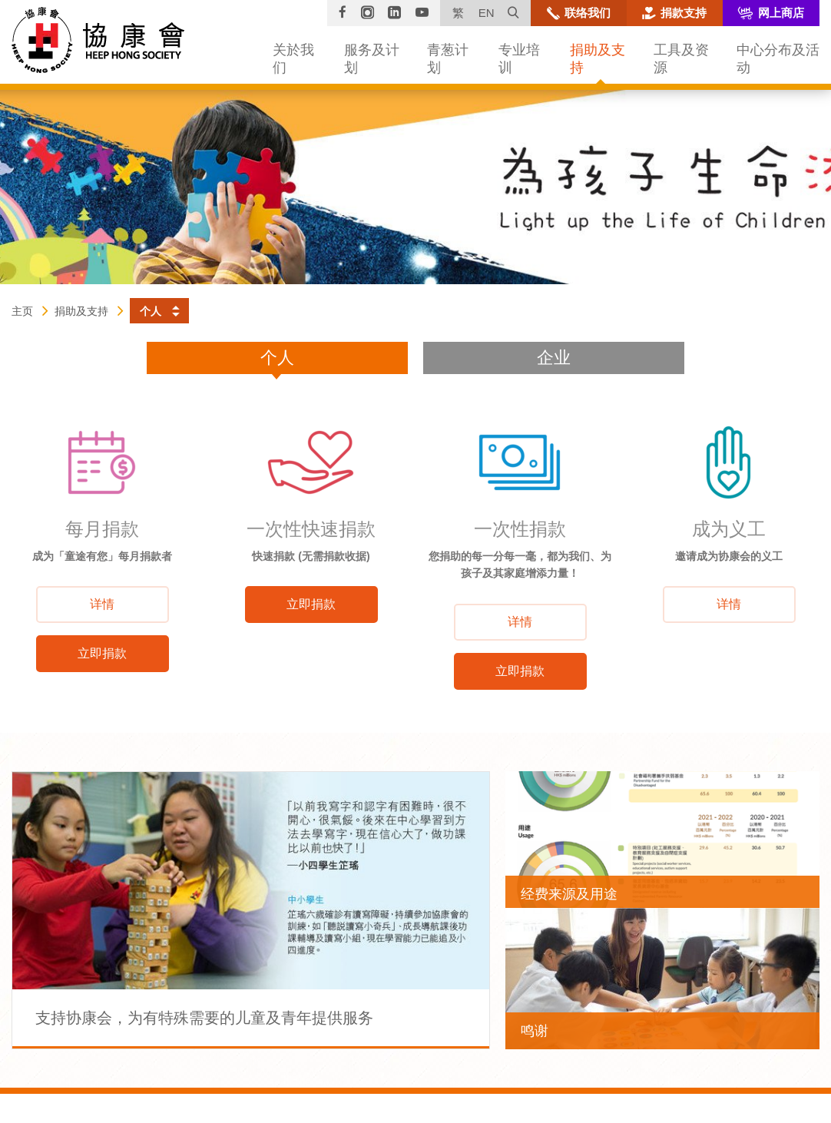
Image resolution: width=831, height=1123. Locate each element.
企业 (554, 357)
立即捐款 (102, 653)
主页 (22, 311)
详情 (102, 604)
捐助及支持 (81, 311)
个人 (277, 357)
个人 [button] (150, 311)
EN (486, 12)
